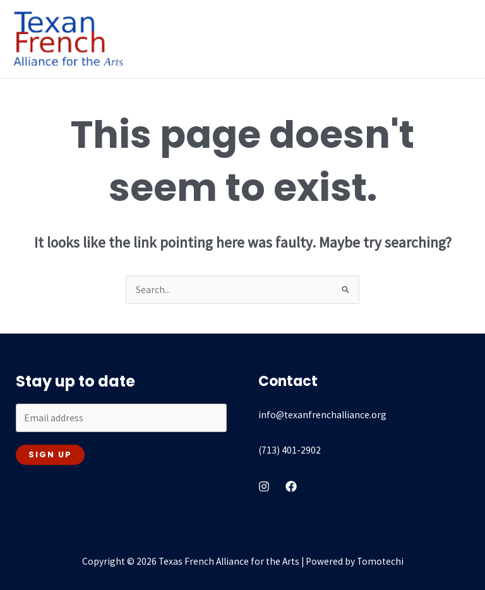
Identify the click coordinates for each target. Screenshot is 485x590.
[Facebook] (291, 486)
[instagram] (264, 486)
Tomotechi (380, 561)
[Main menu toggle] (458, 38)
